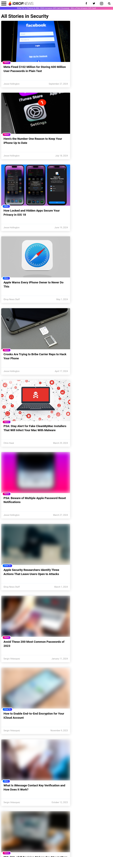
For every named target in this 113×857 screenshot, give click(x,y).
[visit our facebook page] (37, 803)
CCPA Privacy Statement (35, 847)
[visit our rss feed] (76, 803)
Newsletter (81, 830)
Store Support (49, 835)
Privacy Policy (18, 847)
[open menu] (4, 3)
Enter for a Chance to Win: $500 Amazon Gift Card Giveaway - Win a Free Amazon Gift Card (56, 8)
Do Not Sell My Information (58, 847)
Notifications (48, 830)
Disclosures (95, 847)
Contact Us (17, 830)
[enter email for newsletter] (45, 820)
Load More (56, 782)
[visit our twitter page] (45, 803)
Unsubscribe (32, 830)
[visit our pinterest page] (53, 803)
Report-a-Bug (66, 835)
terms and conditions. (82, 851)
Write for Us (95, 830)
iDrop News (25, 851)
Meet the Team (65, 830)
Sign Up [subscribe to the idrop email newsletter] (85, 821)
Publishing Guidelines (80, 847)
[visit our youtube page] (68, 803)
